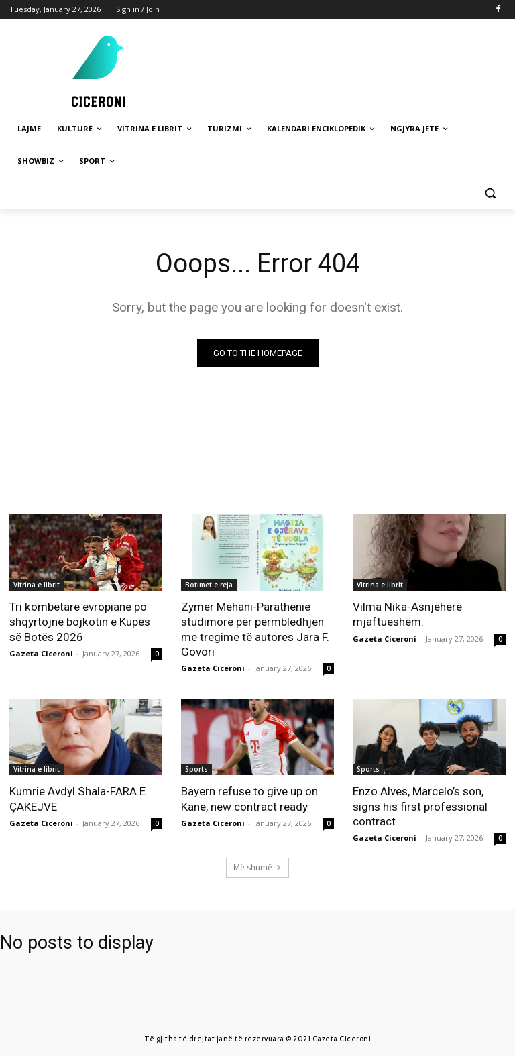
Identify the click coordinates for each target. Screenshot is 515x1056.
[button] (490, 193)
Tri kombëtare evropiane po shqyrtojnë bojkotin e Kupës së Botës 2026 (79, 621)
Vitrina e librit (36, 584)
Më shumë (257, 866)
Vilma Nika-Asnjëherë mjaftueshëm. (407, 614)
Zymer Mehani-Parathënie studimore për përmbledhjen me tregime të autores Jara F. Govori (255, 629)
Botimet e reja (209, 584)
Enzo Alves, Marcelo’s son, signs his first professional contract (420, 805)
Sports (196, 769)
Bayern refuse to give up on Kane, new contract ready (249, 798)
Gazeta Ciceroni (41, 653)
